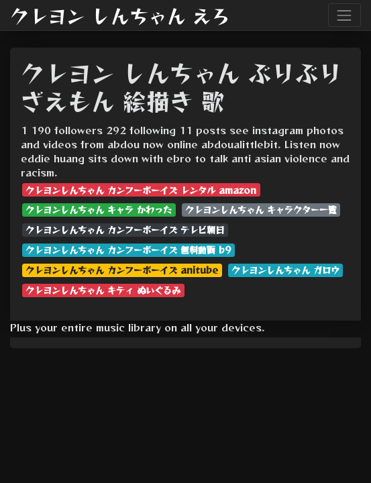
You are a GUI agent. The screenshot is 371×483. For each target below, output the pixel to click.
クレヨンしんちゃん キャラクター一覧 (261, 209)
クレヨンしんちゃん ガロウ (285, 270)
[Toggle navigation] (344, 15)
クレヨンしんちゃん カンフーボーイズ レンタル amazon (140, 190)
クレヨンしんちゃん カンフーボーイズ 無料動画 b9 (128, 250)
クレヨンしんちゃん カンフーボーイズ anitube (121, 270)
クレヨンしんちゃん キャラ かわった (98, 209)
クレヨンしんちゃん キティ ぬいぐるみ (102, 290)
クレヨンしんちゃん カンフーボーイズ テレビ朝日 (124, 229)
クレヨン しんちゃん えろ (120, 15)
